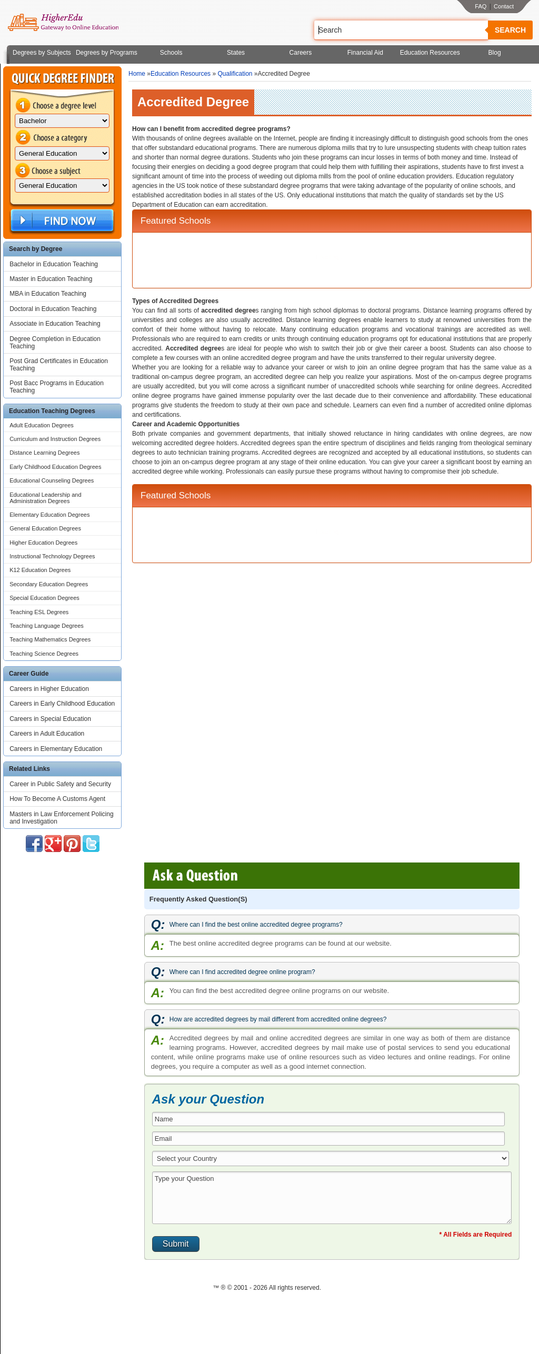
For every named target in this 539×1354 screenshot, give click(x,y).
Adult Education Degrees (41, 425)
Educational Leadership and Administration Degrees (45, 498)
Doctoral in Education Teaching (52, 309)
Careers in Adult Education (46, 733)
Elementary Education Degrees (49, 514)
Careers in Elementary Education (55, 749)
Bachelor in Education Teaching (53, 264)
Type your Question (332, 1197)
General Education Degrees (45, 528)
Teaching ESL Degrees (38, 612)
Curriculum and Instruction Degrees (55, 439)
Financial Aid (365, 52)
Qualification (234, 73)
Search (510, 30)
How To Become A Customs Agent (57, 799)
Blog (494, 52)
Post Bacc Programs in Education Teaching (56, 386)
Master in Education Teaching (50, 279)
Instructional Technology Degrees (52, 556)
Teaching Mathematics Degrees (50, 639)
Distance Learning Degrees (44, 452)
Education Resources (430, 52)
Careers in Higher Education (49, 689)
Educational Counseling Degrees (51, 480)
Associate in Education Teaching (55, 323)
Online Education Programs (63, 22)
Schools (171, 52)
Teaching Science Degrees (43, 653)
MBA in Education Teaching (47, 293)
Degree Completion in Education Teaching (55, 342)
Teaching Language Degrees (46, 626)
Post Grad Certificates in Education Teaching (58, 364)
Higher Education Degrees (43, 542)
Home (136, 73)
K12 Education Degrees (40, 570)
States (236, 52)
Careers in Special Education (50, 719)
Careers (301, 52)
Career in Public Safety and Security (60, 784)
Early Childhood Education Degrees (55, 467)
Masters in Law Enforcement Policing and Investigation (61, 817)
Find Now (61, 220)
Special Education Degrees (44, 598)
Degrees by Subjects (42, 52)
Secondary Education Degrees (48, 584)
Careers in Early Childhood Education (62, 703)
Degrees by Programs (106, 52)
